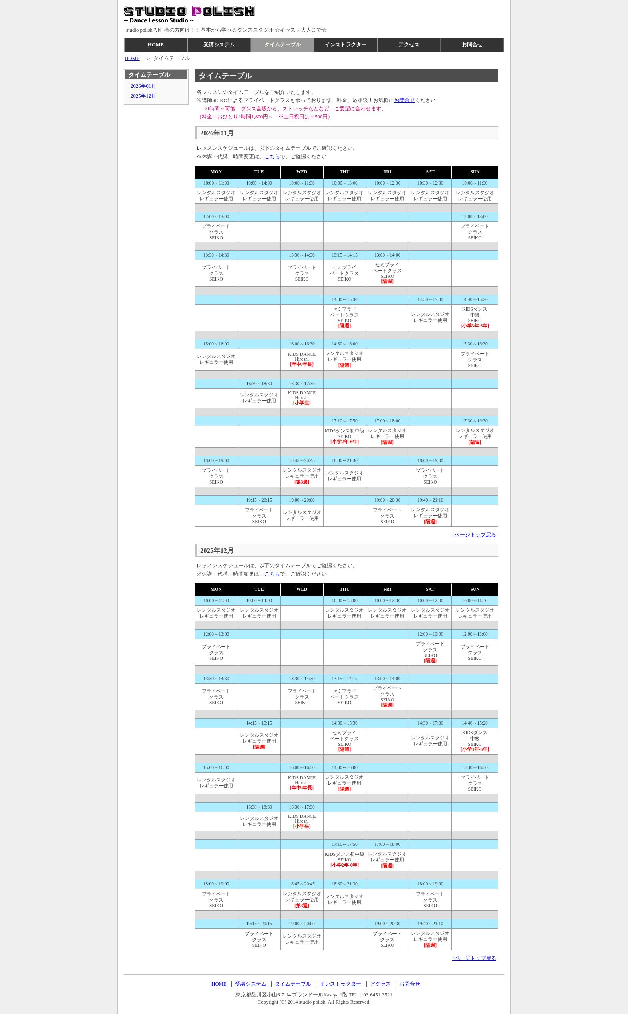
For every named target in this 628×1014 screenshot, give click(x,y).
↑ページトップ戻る (474, 535)
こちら (272, 156)
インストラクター (345, 45)
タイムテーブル (282, 45)
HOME (156, 45)
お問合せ (472, 45)
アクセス (409, 45)
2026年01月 (143, 86)
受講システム (219, 45)
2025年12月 (143, 96)
